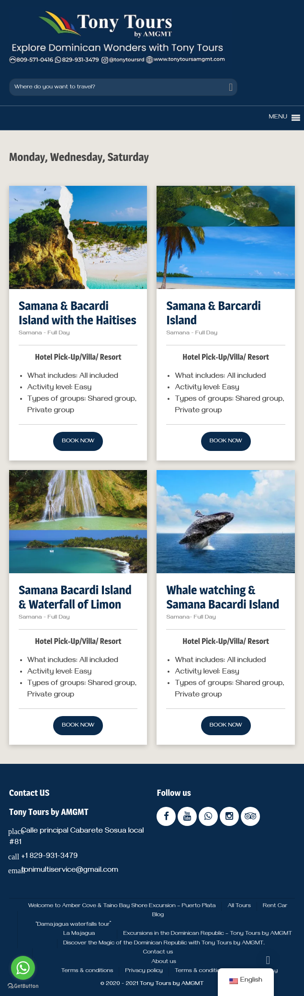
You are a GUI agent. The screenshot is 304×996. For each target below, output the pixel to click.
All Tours (238, 906)
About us (163, 962)
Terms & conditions (87, 971)
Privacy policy (144, 971)
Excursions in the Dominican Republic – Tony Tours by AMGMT (207, 934)
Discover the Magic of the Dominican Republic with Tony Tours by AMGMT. (164, 943)
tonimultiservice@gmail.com (69, 871)
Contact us (158, 952)
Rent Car (275, 906)
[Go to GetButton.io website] (23, 986)
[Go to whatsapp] (23, 968)
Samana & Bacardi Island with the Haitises (77, 313)
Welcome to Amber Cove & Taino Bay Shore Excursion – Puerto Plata (122, 906)
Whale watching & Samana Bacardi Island (222, 597)
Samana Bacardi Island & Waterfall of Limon (75, 597)
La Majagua (79, 934)
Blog (158, 915)
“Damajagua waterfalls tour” (73, 925)
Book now (78, 441)
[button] (278, 118)
